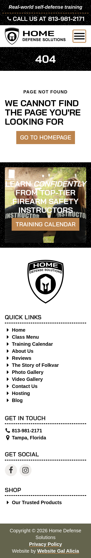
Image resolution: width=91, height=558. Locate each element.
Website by (45, 551)
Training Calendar (45, 224)
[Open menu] (79, 36)
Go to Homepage (45, 137)
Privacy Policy (45, 544)
